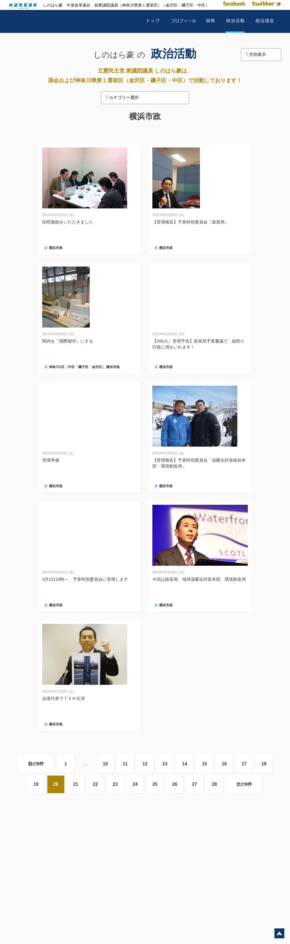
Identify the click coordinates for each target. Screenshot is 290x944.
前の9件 (36, 763)
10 (105, 763)
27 (194, 784)
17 (244, 763)
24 (135, 784)
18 (263, 763)
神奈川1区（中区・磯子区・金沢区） (77, 367)
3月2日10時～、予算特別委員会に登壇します (85, 579)
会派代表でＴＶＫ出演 (63, 698)
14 (184, 763)
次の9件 (244, 784)
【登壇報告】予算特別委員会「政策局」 (190, 221)
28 (214, 784)
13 (164, 763)
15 (204, 763)
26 (174, 784)
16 (224, 763)
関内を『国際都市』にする (67, 341)
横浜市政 (56, 248)
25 (154, 784)
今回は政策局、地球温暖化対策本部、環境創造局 (199, 579)
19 (36, 784)
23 (115, 784)
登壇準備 (50, 460)
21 (75, 784)
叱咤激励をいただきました (67, 221)
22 (95, 784)
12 (145, 763)
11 (125, 763)
